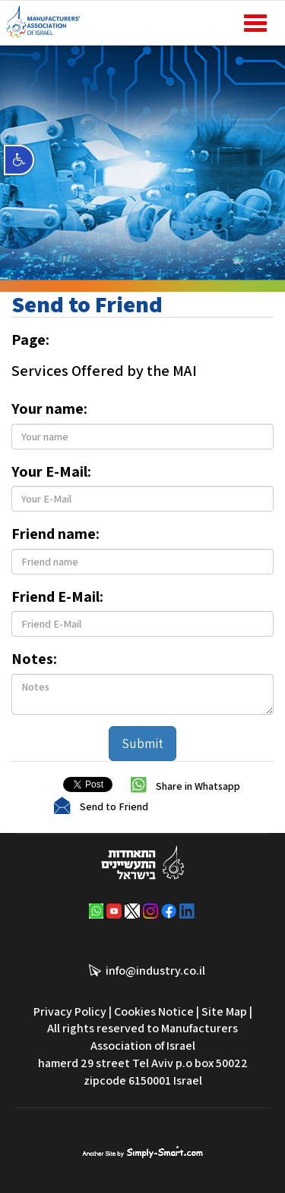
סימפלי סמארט (142, 1150)
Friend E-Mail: (57, 596)
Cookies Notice (154, 1011)
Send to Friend (114, 806)
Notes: (34, 659)
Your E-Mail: (51, 471)
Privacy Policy (69, 1011)
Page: (30, 339)
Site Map (224, 1011)
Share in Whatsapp (198, 785)
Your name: (49, 408)
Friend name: (55, 533)
